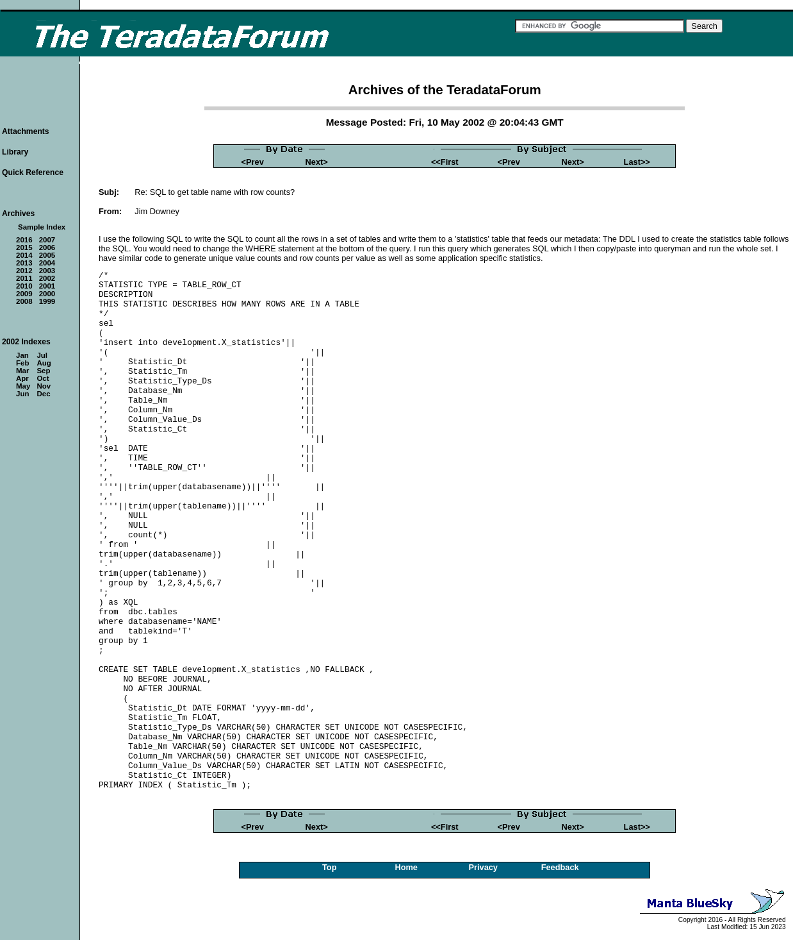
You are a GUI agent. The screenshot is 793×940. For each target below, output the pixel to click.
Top (329, 867)
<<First (445, 162)
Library (15, 151)
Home (406, 867)
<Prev (252, 162)
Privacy (483, 867)
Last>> (637, 162)
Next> (317, 162)
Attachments (25, 131)
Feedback (560, 867)
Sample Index (41, 227)
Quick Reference (32, 172)
